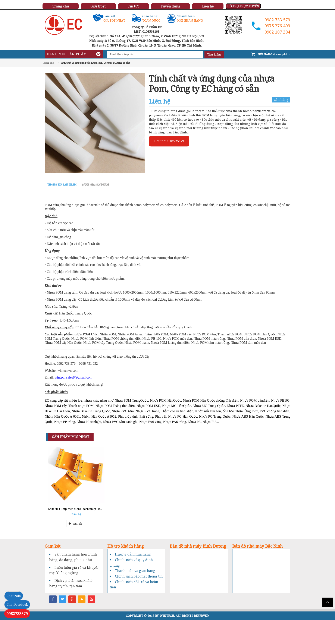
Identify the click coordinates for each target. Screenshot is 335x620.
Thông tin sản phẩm (61, 184)
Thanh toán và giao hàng (135, 570)
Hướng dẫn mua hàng (133, 554)
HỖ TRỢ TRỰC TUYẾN (243, 6)
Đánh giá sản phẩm (95, 184)
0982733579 (17, 613)
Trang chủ (48, 62)
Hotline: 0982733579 (169, 141)
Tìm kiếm (214, 54)
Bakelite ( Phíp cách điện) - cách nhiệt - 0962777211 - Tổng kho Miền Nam (95, 509)
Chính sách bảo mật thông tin (139, 576)
